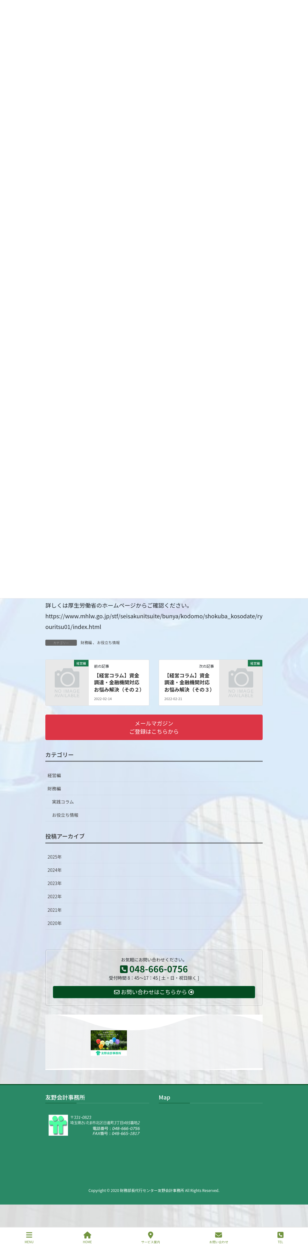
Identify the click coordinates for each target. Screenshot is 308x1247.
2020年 (55, 923)
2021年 (55, 910)
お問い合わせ (218, 1238)
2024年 (55, 870)
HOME (87, 1238)
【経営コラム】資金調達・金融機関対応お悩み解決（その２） (119, 682)
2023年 (55, 883)
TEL (280, 1238)
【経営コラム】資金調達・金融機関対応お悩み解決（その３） (189, 682)
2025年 (55, 857)
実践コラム (63, 802)
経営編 (54, 775)
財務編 (86, 642)
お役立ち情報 (108, 642)
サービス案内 (150, 1238)
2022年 (55, 896)
